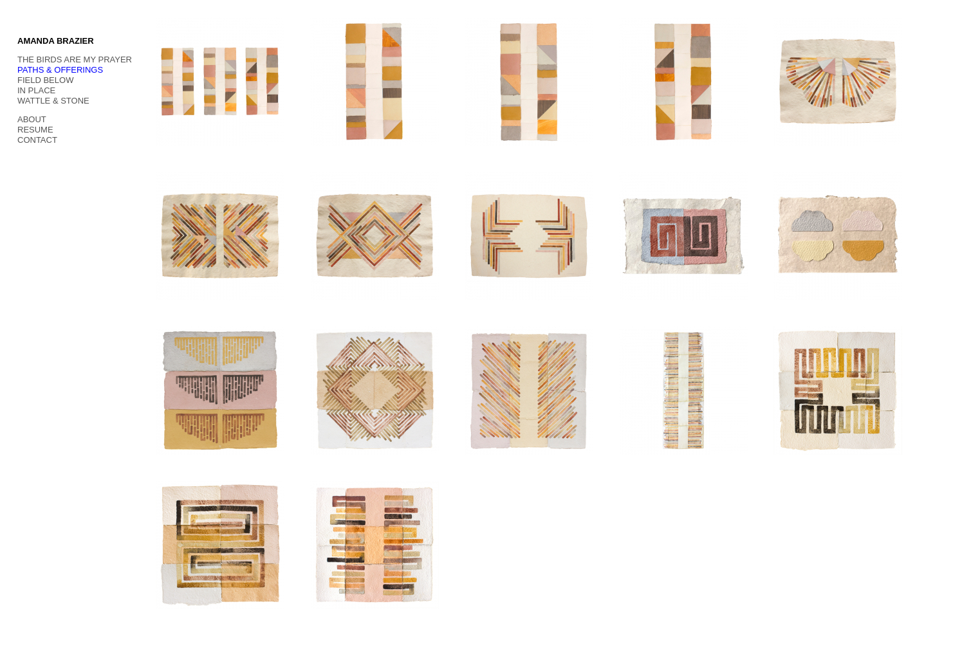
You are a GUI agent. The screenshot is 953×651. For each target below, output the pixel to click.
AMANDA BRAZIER (55, 41)
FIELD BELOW (45, 80)
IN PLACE (36, 90)
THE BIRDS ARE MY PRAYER (74, 59)
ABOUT (31, 119)
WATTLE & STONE (53, 100)
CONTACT (37, 140)
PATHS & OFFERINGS (60, 70)
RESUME (35, 129)
